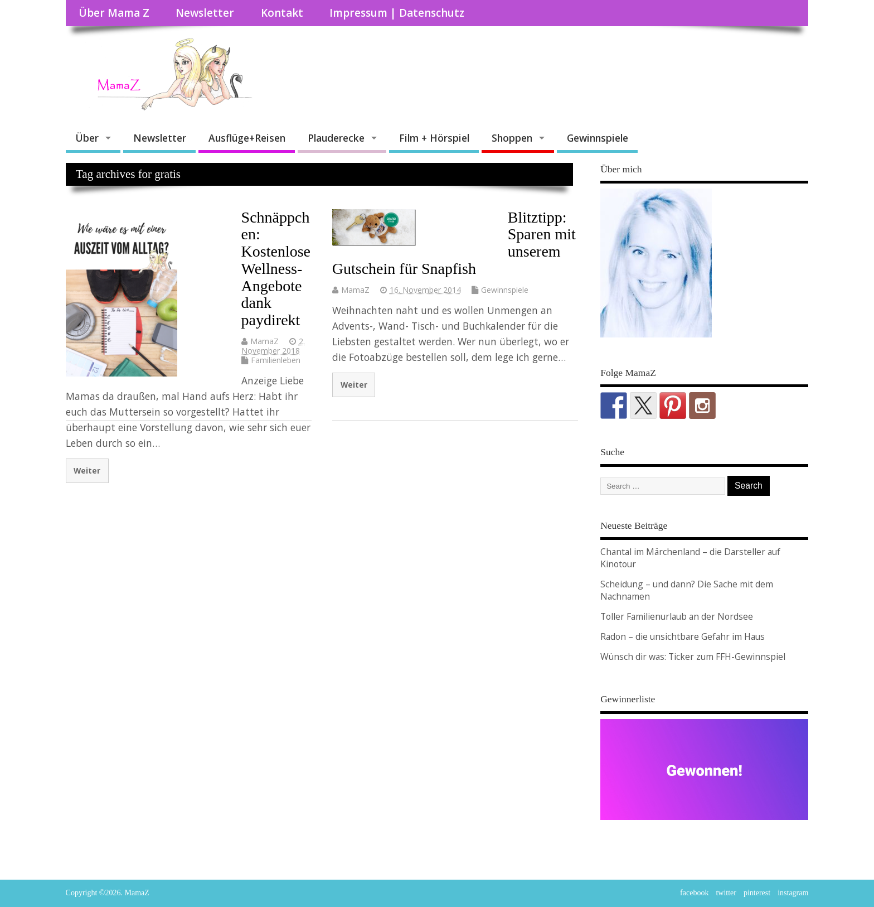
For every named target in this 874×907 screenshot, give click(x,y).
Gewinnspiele (597, 137)
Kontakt (282, 13)
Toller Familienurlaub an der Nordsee (676, 616)
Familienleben (275, 360)
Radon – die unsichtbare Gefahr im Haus (682, 636)
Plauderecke (336, 137)
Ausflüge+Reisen (246, 137)
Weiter (87, 470)
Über (87, 137)
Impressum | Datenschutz (396, 13)
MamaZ (264, 341)
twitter (726, 893)
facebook (694, 893)
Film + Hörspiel (434, 137)
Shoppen (512, 137)
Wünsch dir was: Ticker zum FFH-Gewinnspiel (692, 656)
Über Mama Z (114, 13)
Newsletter (205, 13)
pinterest (757, 893)
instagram (793, 893)
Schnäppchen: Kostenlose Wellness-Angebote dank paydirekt (275, 269)
